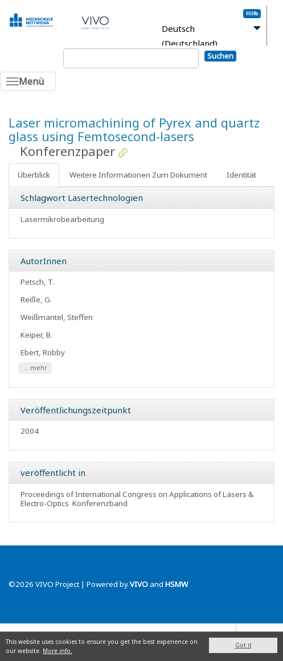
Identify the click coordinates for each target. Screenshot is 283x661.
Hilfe (252, 13)
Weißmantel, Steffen (56, 317)
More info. (57, 651)
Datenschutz (211, 630)
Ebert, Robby (42, 352)
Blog (249, 630)
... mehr (35, 368)
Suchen (220, 56)
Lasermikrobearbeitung (62, 219)
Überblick (34, 175)
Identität (241, 175)
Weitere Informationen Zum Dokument (138, 175)
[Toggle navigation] (28, 81)
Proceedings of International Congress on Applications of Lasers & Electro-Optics (136, 498)
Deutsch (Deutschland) (190, 36)
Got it (243, 645)
